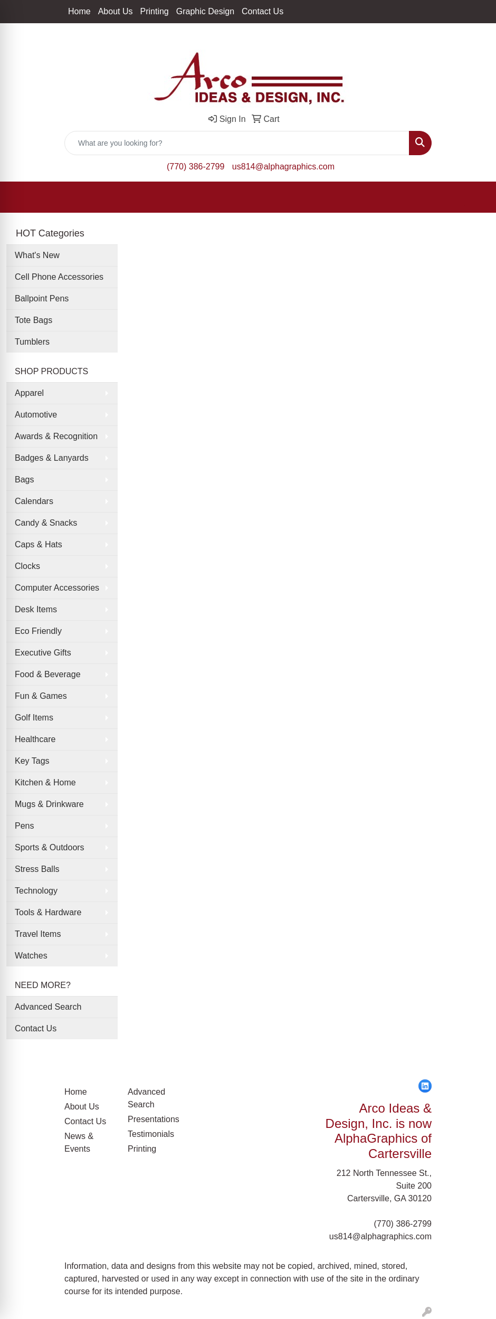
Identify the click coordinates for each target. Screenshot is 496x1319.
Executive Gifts (43, 652)
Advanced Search (48, 1006)
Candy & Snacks (46, 522)
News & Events (78, 1142)
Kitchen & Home (45, 782)
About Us (115, 11)
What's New (37, 255)
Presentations (153, 1119)
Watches (31, 955)
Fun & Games (41, 695)
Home (79, 11)
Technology (36, 890)
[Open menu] (474, 197)
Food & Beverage (48, 674)
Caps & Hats (38, 544)
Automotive (36, 414)
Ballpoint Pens (42, 298)
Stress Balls (37, 869)
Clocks (27, 566)
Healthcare (35, 739)
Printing (154, 11)
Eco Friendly (38, 631)
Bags (24, 479)
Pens (24, 825)
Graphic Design (205, 11)
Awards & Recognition (56, 436)
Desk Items (36, 609)
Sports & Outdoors (49, 847)
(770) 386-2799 (195, 166)
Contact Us (262, 11)
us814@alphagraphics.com (283, 166)
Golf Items (34, 717)
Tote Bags (33, 320)
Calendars (34, 501)
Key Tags (32, 760)
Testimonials (151, 1134)
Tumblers (32, 341)
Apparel (29, 392)
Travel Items (38, 933)
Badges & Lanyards (52, 457)
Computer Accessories (57, 587)
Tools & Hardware (48, 912)
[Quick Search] (236, 143)
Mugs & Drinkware (49, 804)
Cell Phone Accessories (59, 276)
